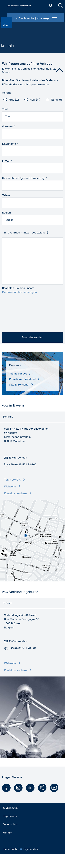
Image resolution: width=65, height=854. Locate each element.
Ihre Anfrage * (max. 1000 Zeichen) (26, 232)
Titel (5, 109)
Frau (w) (14, 99)
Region (6, 212)
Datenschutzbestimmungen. (19, 292)
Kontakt (7, 832)
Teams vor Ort (19, 373)
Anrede (6, 93)
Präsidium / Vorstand (24, 379)
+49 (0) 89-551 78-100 (22, 464)
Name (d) (57, 99)
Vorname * (8, 126)
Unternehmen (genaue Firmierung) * (24, 178)
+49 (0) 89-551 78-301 (22, 648)
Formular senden (32, 337)
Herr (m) (35, 99)
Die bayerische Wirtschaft (19, 5)
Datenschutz (11, 824)
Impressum (10, 816)
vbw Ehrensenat (21, 384)
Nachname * (10, 143)
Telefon (6, 195)
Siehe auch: (20, 849)
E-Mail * (7, 161)
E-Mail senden (15, 457)
